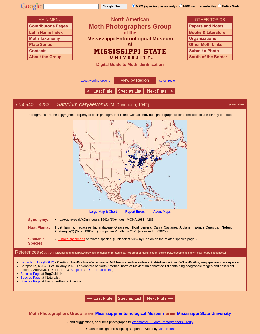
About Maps (162, 212)
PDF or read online (98, 270)
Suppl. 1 (77, 270)
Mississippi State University (204, 313)
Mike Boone (167, 329)
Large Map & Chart (103, 212)
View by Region (135, 80)
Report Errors (135, 212)
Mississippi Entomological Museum (129, 313)
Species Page (31, 274)
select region (168, 80)
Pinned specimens (71, 239)
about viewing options (95, 80)
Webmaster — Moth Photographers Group (162, 322)
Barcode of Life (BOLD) (37, 262)
